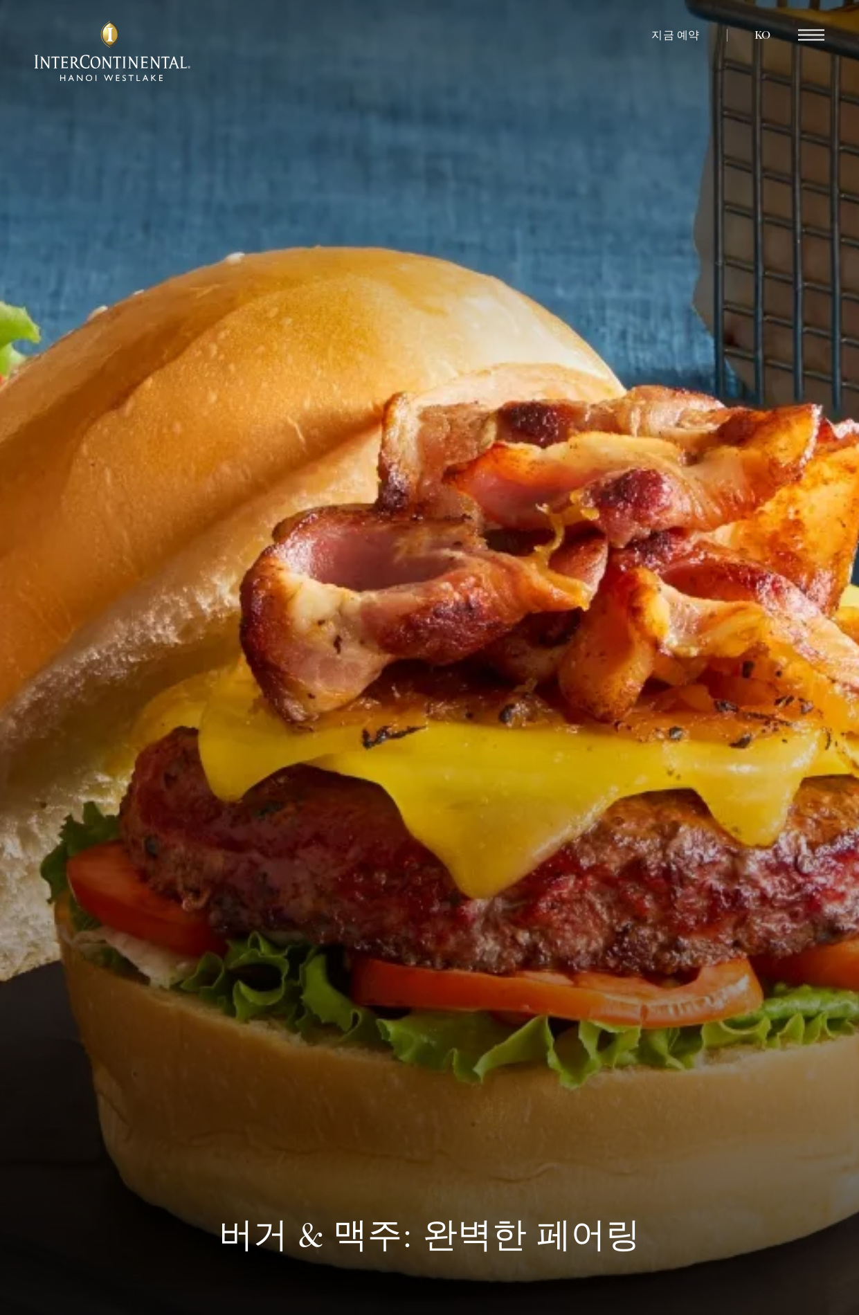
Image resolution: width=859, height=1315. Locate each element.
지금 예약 (675, 35)
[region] (811, 35)
